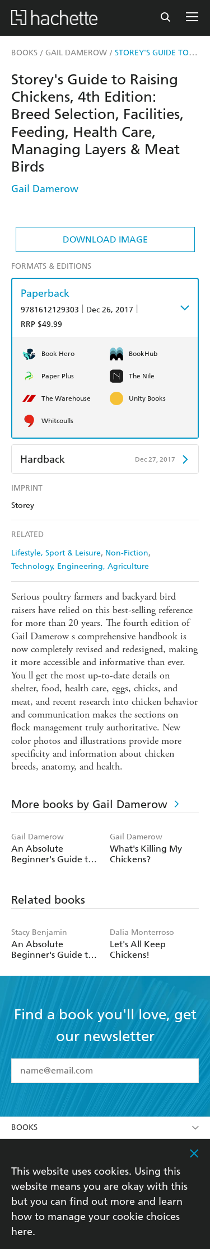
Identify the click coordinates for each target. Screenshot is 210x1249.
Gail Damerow (44, 188)
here (21, 1231)
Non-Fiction (126, 553)
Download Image (105, 239)
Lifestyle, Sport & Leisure (56, 553)
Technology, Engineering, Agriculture (80, 566)
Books (105, 1127)
